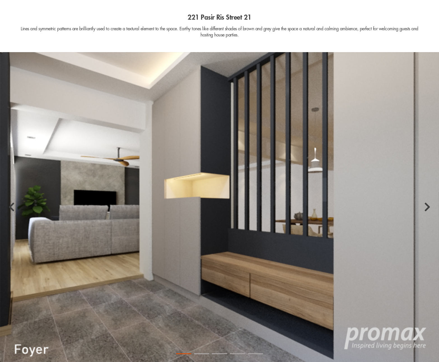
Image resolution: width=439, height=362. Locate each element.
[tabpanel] (219, 207)
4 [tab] (237, 353)
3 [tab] (219, 353)
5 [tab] (255, 353)
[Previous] (11, 207)
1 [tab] (183, 353)
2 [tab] (201, 353)
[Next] (427, 207)
